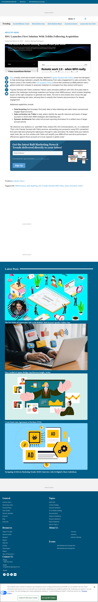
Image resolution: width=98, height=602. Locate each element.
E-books (4, 550)
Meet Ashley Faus (38, 28)
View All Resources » (8, 558)
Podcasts (5, 520)
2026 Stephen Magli (55, 28)
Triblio (80, 190)
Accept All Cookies (49, 598)
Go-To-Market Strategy (55, 515)
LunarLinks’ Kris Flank (88, 28)
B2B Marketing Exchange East (66, 552)
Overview (73, 536)
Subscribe (5, 526)
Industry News (12, 37)
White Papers (6, 552)
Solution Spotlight (7, 517)
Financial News (6, 512)
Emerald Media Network (9, 1)
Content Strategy (54, 509)
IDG (11, 82)
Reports (4, 544)
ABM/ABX (52, 506)
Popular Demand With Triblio (53, 190)
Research (5, 541)
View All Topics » (54, 529)
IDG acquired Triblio (44, 87)
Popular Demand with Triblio (62, 82)
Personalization (53, 517)
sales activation (71, 190)
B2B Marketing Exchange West (66, 550)
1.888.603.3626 (8, 566)
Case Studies (6, 515)
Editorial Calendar (76, 541)
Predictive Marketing (55, 520)
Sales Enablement (54, 526)
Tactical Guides (6, 538)
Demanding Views (7, 509)
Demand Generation (54, 512)
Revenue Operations (55, 523)
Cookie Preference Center (28, 598)
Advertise (23, 1)
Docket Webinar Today (21, 28)
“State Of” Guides (7, 536)
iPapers (4, 555)
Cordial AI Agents (71, 28)
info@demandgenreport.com (11, 571)
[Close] (94, 587)
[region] (49, 592)
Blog (3, 523)
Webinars (5, 547)
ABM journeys (20, 190)
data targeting (32, 190)
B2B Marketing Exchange (37, 1)
